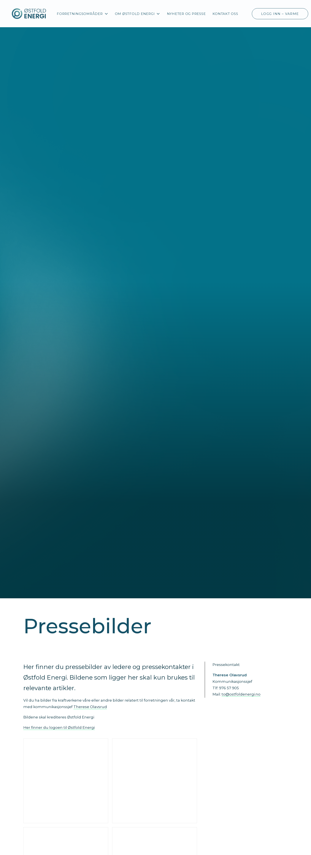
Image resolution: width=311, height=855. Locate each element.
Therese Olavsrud (90, 707)
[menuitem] (82, 13)
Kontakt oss (225, 14)
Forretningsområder (82, 13)
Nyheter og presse (186, 14)
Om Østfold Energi (137, 13)
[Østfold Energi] (29, 13)
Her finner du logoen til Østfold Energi (59, 727)
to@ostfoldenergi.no (241, 694)
